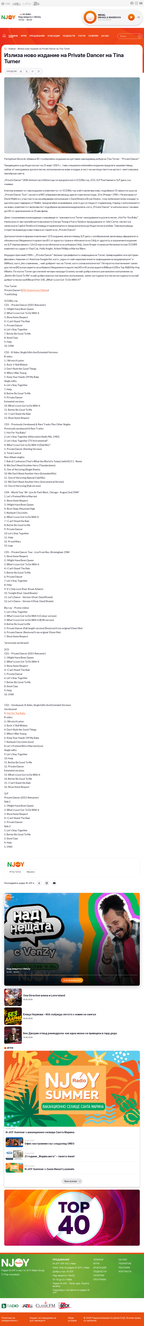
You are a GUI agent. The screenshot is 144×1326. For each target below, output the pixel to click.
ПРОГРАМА (99, 1279)
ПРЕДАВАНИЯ (61, 1259)
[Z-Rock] (37, 3)
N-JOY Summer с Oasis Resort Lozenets (49, 1169)
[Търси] (139, 36)
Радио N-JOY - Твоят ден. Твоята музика (71, 1284)
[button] (138, 17)
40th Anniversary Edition (34, 290)
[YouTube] (141, 3)
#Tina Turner (15, 872)
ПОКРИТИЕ (125, 1263)
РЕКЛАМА (124, 1267)
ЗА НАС (123, 1259)
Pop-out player (104, 20)
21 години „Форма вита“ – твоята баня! (50, 1156)
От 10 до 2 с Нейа (62, 1279)
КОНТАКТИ (125, 1271)
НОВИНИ (98, 1259)
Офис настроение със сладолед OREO (49, 1143)
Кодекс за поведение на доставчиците (43, 1319)
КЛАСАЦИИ (99, 1267)
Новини (12, 49)
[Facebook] (132, 3)
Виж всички (70, 1181)
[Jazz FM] (16, 3)
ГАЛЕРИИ (98, 1275)
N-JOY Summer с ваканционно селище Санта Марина (40, 1132)
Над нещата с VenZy (29, 17)
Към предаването (72, 980)
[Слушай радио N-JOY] (8, 897)
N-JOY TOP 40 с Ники (64, 1263)
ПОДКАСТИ (99, 1271)
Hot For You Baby (16, 713)
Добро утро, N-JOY (63, 1271)
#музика (30, 872)
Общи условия (72, 1319)
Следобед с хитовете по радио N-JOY (71, 1291)
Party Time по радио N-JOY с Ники (71, 1267)
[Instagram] (136, 3)
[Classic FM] (26, 3)
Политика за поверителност (9, 1319)
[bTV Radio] (5, 3)
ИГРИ (96, 1263)
